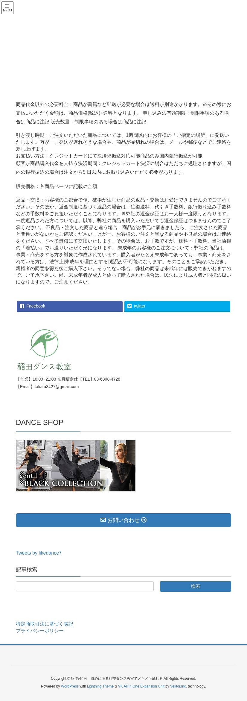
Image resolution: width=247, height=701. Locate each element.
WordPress (70, 686)
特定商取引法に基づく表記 (44, 623)
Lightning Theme (100, 686)
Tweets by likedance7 (39, 552)
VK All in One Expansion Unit (141, 686)
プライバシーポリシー (40, 630)
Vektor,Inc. (178, 686)
